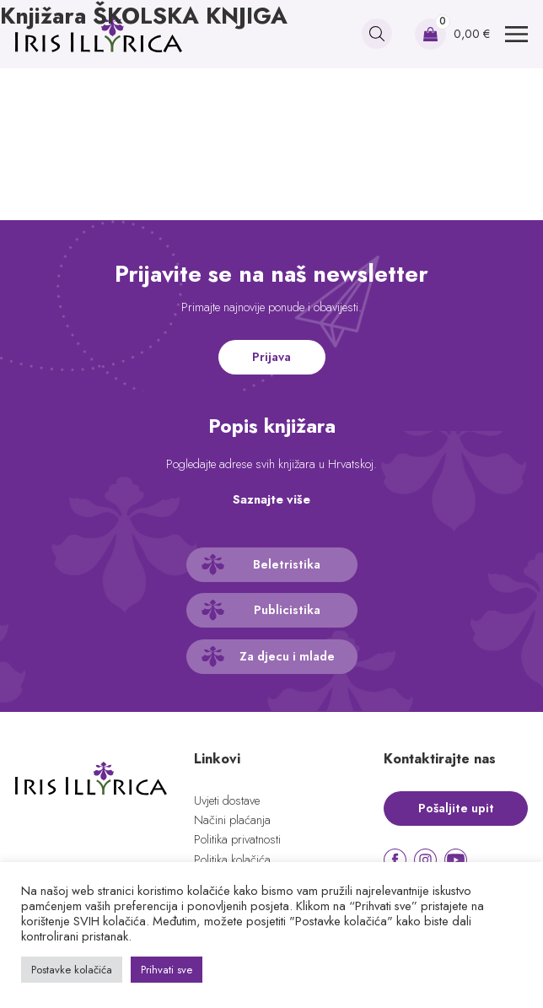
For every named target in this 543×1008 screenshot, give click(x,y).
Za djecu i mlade (287, 656)
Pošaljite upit (456, 808)
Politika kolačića (232, 859)
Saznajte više (271, 499)
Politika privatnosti (237, 839)
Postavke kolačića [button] (71, 970)
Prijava (271, 356)
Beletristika (286, 564)
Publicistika (287, 609)
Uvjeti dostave (227, 800)
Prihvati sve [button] (166, 970)
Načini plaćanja (232, 819)
